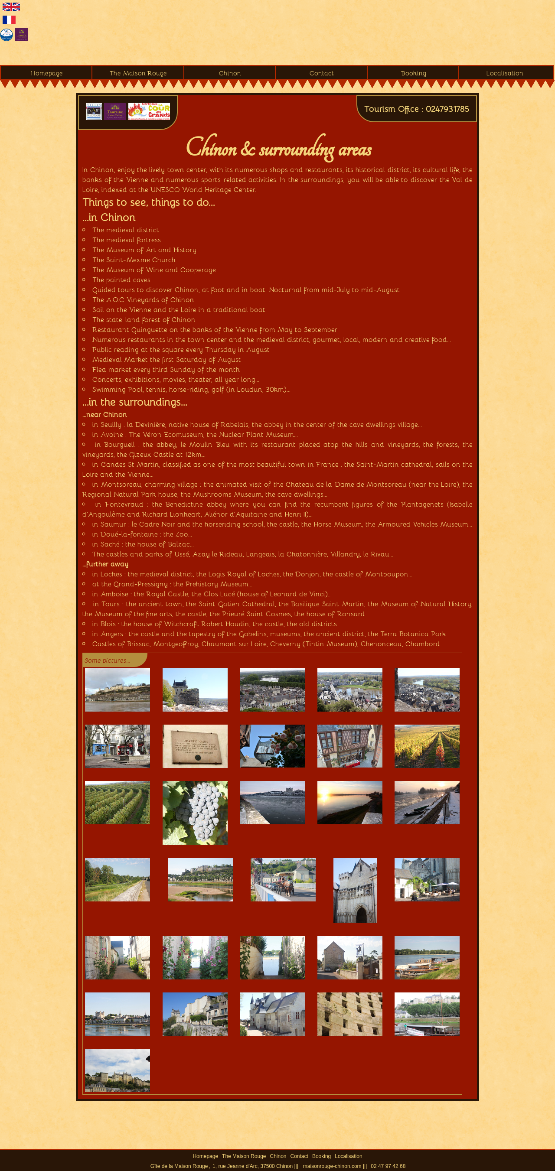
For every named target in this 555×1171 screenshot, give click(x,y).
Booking (413, 73)
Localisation (504, 73)
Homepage (47, 73)
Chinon (230, 73)
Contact (322, 73)
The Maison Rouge (138, 73)
